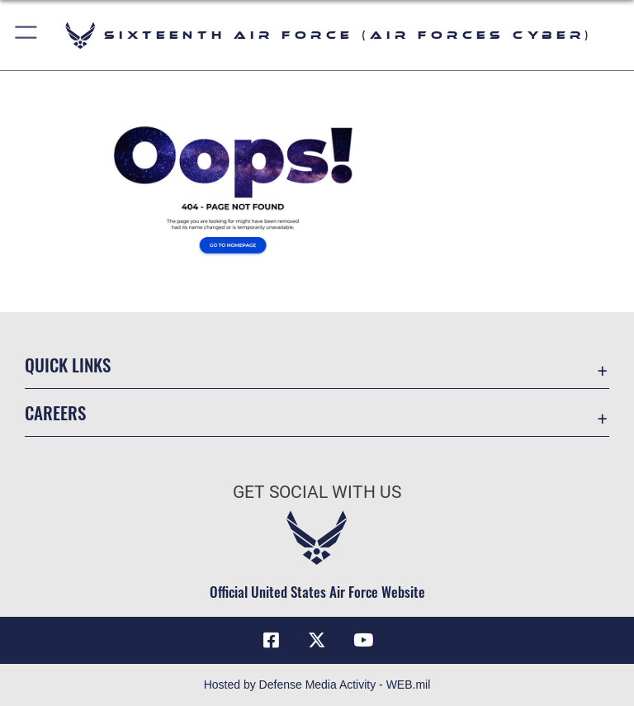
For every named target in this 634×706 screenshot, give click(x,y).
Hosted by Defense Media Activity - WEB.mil (317, 684)
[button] (27, 35)
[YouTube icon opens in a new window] (363, 640)
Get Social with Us (317, 492)
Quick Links (68, 364)
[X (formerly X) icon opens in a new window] (317, 640)
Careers (55, 412)
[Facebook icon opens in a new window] (270, 640)
